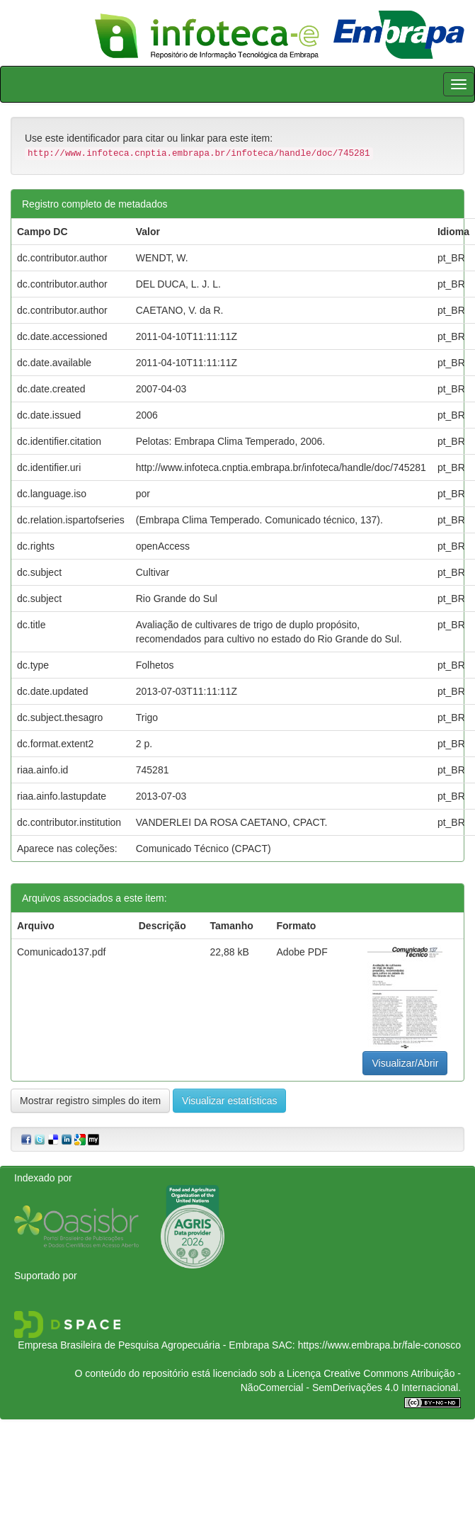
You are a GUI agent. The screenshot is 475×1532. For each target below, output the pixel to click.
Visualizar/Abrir (405, 1063)
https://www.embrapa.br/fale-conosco (379, 1345)
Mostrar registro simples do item (90, 1100)
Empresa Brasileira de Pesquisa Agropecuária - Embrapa (143, 1345)
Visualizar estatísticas (229, 1100)
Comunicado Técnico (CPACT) (203, 848)
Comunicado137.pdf (61, 952)
